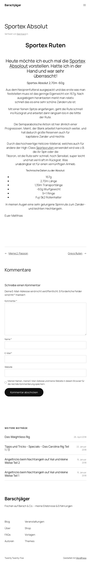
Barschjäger (13, 5)
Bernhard (21, 33)
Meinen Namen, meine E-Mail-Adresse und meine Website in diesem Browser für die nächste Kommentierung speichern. (46, 382)
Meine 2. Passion (18, 253)
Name (8, 339)
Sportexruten (45, 148)
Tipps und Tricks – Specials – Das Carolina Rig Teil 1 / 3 (37, 448)
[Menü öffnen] (84, 5)
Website (8, 366)
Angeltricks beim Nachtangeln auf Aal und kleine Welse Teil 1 (36, 474)
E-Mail (8, 353)
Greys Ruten (75, 253)
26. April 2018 (80, 436)
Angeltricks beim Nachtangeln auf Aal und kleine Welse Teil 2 (36, 461)
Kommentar (11, 300)
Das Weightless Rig (17, 437)
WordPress (81, 557)
